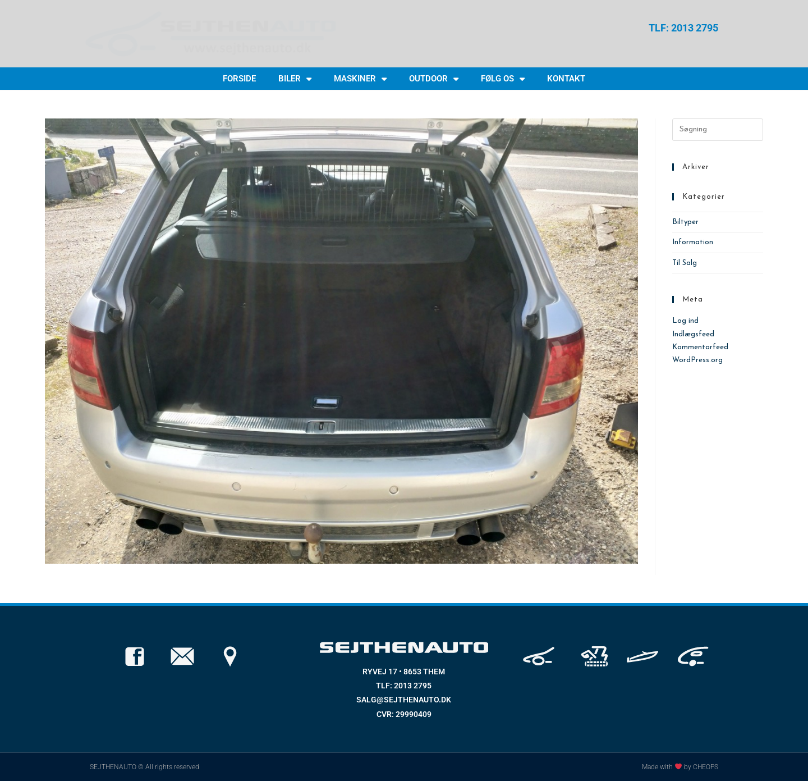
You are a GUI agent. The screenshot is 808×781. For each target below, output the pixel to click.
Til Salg (684, 263)
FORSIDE (239, 79)
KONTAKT (566, 79)
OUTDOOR (433, 79)
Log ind (685, 321)
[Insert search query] (717, 129)
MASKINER (360, 79)
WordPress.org (697, 360)
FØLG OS (503, 79)
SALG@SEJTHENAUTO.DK (403, 699)
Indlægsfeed (693, 334)
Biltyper (685, 222)
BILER (294, 79)
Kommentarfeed (700, 347)
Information (692, 242)
